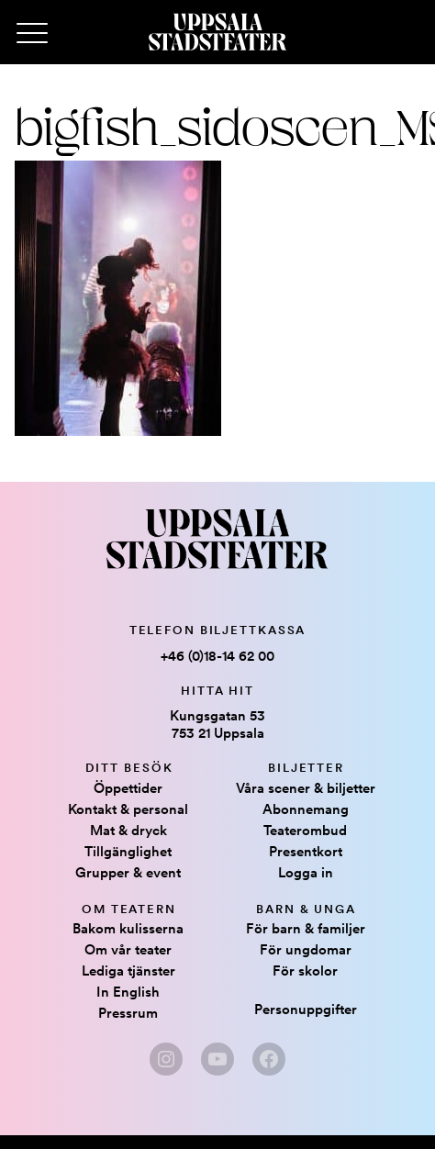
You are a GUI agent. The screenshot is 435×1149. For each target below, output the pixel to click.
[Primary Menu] (32, 33)
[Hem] (217, 32)
